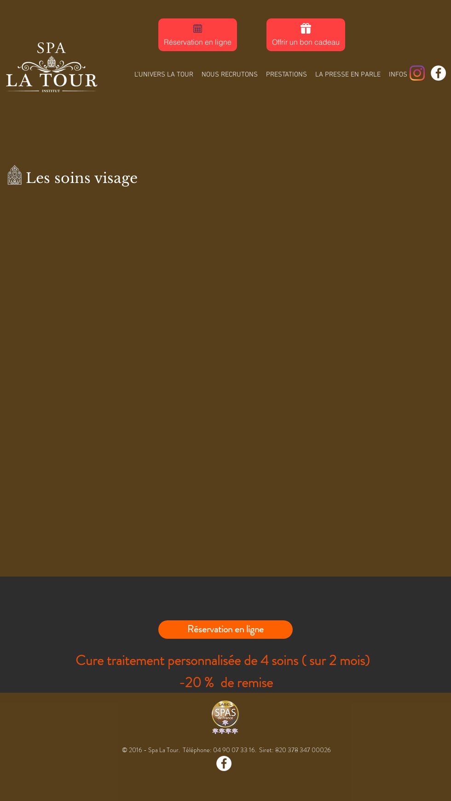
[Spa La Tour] (417, 73)
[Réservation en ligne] (197, 34)
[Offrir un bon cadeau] (305, 34)
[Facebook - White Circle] (438, 73)
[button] (286, 70)
